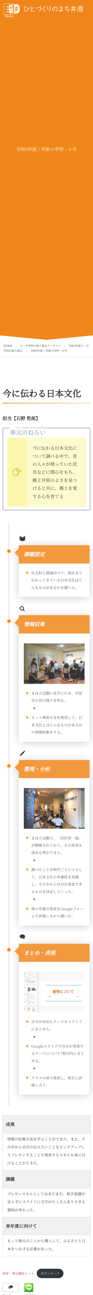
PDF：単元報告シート (18, 1273)
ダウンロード (50, 1273)
